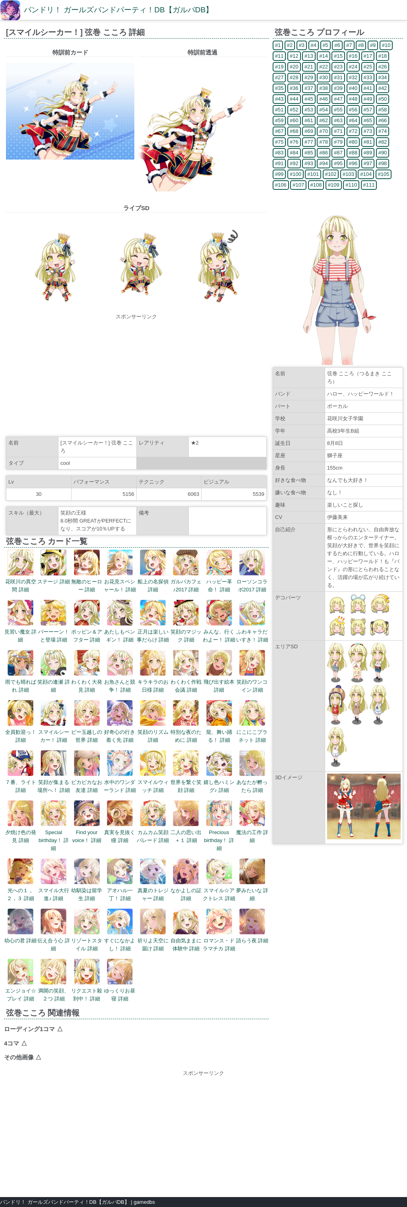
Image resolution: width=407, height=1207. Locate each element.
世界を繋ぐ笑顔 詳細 (186, 771)
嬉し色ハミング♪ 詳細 (219, 771)
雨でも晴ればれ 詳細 (20, 671)
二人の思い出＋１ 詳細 (186, 821)
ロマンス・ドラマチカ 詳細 (219, 930)
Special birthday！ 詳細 (54, 825)
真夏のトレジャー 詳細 (153, 879)
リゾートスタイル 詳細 (86, 930)
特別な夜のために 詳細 (186, 721)
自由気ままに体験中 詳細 (186, 930)
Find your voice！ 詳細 (86, 821)
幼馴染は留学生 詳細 (86, 879)
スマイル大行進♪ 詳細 (53, 879)
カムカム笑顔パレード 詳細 (153, 821)
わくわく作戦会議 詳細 (186, 671)
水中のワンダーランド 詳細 (120, 771)
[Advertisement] (136, 376)
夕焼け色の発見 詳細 (20, 821)
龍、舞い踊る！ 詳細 (219, 721)
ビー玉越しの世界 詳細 (86, 721)
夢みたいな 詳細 (252, 879)
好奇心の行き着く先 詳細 (119, 721)
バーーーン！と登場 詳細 (53, 621)
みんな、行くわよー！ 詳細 (219, 621)
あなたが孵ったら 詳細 (251, 771)
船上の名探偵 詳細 (153, 571)
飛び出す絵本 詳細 (219, 671)
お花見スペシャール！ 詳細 (120, 571)
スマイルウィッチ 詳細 (153, 771)
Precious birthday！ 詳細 (219, 825)
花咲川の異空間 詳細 (20, 571)
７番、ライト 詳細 (20, 771)
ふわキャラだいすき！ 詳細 (252, 621)
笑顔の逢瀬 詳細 (53, 671)
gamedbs (144, 1202)
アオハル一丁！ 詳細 (120, 879)
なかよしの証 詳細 (186, 879)
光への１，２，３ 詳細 (20, 879)
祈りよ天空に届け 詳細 (153, 930)
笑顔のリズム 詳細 (153, 721)
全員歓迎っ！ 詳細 (20, 721)
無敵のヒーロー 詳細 (86, 571)
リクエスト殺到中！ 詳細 (86, 980)
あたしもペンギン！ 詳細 (119, 621)
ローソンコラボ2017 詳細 (251, 571)
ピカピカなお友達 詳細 (86, 771)
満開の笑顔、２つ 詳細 (53, 980)
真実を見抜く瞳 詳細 (119, 821)
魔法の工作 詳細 (252, 821)
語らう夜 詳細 (252, 926)
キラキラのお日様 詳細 (153, 671)
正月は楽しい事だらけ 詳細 (153, 621)
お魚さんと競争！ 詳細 (119, 671)
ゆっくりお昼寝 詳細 (119, 980)
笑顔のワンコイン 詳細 (251, 671)
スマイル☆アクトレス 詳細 (219, 879)
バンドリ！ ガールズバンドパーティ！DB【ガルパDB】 (118, 10)
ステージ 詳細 (53, 567)
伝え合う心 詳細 (53, 930)
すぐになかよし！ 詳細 (119, 930)
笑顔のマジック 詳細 (186, 621)
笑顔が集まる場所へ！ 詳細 (53, 771)
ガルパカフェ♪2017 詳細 (186, 571)
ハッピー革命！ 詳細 (219, 571)
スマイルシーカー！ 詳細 (53, 721)
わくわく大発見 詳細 (86, 671)
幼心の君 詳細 (20, 926)
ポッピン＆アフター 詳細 (86, 621)
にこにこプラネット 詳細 (251, 721)
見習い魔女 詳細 (20, 621)
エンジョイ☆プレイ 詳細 (20, 980)
